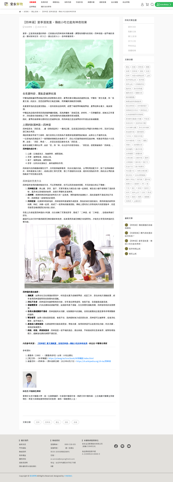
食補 (75, 422)
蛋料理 (147, 179)
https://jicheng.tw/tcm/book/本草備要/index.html (71, 358)
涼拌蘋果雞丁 (142, 105)
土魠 (148, 75)
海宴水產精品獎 (138, 75)
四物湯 (140, 67)
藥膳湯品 (56, 2)
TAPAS (128, 136)
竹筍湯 (146, 118)
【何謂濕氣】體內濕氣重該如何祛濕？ (138, 234)
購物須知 (22, 459)
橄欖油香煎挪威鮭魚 (133, 101)
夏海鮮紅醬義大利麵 (133, 118)
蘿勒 (145, 140)
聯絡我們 (22, 451)
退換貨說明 (23, 462)
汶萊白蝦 (129, 157)
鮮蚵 (140, 188)
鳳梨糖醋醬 (130, 97)
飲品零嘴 (126, 2)
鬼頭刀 (146, 188)
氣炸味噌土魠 (131, 79)
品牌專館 (32, 6)
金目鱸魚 (129, 149)
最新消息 (132, 26)
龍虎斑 (128, 88)
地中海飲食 (130, 140)
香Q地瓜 (129, 175)
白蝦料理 (138, 157)
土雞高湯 (137, 201)
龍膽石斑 (138, 92)
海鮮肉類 (67, 2)
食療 (127, 71)
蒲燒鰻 (146, 196)
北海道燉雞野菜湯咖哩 (134, 114)
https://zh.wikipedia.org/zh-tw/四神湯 (93, 361)
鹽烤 (146, 157)
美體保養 (91, 2)
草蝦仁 (128, 144)
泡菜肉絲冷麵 (140, 123)
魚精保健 (44, 2)
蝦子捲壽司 (139, 166)
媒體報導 (132, 50)
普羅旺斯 (138, 153)
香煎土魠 (129, 84)
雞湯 (133, 196)
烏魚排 (128, 201)
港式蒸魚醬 (138, 88)
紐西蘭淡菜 (138, 144)
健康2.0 (129, 183)
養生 (57, 422)
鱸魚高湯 (129, 92)
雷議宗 (136, 183)
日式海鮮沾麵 (131, 127)
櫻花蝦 (139, 179)
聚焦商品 (132, 45)
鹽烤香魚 (140, 131)
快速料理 (79, 2)
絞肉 (127, 192)
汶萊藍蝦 (129, 162)
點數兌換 (132, 31)
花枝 (139, 140)
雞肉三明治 (130, 179)
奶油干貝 (129, 166)
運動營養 (102, 2)
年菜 (127, 196)
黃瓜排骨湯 (130, 105)
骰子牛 (145, 162)
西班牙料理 (138, 136)
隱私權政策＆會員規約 (27, 466)
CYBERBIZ (68, 476)
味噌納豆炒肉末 (132, 110)
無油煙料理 (130, 131)
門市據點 (22, 448)
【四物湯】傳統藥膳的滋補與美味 (138, 226)
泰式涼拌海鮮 (144, 127)
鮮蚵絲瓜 (144, 110)
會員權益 (22, 455)
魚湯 (149, 192)
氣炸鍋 (141, 79)
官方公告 (132, 41)
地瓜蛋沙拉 (130, 170)
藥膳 (147, 67)
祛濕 (147, 71)
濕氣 (66, 422)
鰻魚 (140, 196)
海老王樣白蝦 (142, 170)
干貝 (127, 188)
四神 (37, 422)
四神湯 (47, 422)
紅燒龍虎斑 (139, 84)
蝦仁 (133, 188)
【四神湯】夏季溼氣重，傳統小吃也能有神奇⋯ (138, 242)
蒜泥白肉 (129, 123)
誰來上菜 (135, 192)
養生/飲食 (132, 36)
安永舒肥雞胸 (140, 175)
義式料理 (138, 149)
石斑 (143, 192)
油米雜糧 (114, 2)
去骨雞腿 (129, 153)
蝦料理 (138, 162)
